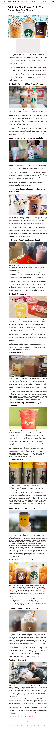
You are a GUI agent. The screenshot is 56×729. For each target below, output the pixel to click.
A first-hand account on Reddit (33, 537)
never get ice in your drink (40, 687)
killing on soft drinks (36, 76)
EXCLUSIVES (20, 1)
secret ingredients (28, 485)
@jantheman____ (16, 707)
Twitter (46, 214)
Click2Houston (20, 698)
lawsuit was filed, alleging (14, 336)
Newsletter (50, 1)
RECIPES (15, 1)
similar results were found (31, 693)
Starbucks (45, 582)
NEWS (26, 1)
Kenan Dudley (11, 12)
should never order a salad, (32, 269)
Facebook (45, 375)
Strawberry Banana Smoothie (40, 276)
